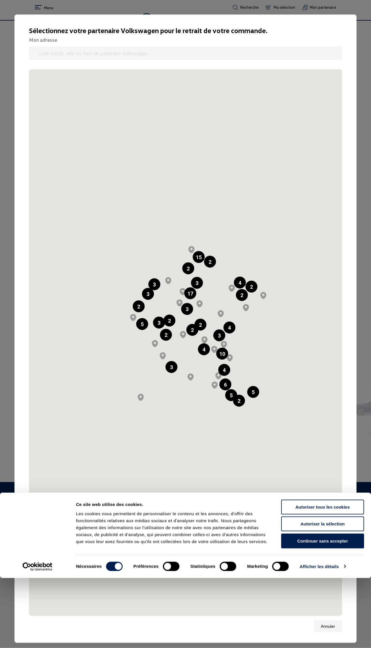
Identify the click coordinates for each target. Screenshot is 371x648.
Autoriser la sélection (323, 594)
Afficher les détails (319, 636)
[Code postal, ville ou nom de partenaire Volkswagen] (185, 53)
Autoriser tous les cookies (322, 577)
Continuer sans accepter (322, 611)
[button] (188, 268)
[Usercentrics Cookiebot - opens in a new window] (37, 636)
